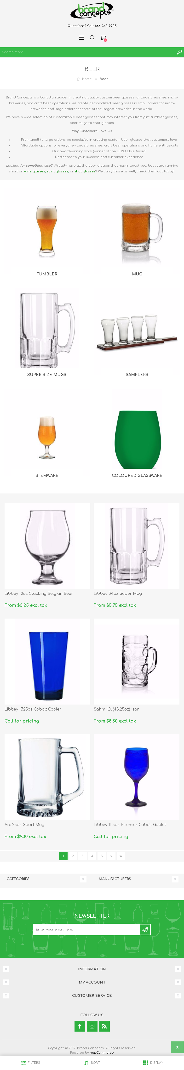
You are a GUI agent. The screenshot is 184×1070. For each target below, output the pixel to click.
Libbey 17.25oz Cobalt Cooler (33, 709)
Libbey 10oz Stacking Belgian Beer (39, 593)
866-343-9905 (106, 26)
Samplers (137, 375)
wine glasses (34, 171)
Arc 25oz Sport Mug (24, 825)
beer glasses (99, 165)
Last (121, 856)
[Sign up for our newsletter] (87, 929)
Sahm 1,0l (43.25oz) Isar (116, 709)
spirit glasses (57, 171)
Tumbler (47, 274)
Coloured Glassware (137, 476)
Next (111, 856)
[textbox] (87, 52)
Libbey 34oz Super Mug (118, 593)
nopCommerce (102, 1052)
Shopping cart (103, 37)
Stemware (46, 476)
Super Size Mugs (46, 375)
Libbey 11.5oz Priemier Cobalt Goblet (130, 825)
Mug (137, 274)
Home (87, 79)
